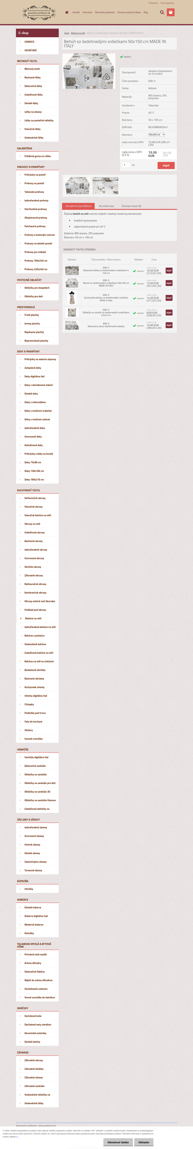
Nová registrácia (167, 3)
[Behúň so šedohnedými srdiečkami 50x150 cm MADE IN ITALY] (88, 55)
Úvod (66, 33)
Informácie (87, 12)
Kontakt (76, 12)
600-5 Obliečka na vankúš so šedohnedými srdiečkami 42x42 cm (106, 312)
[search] (162, 12)
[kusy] (126, 165)
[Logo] (39, 12)
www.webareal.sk (47, 1125)
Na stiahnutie (106, 206)
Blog (146, 12)
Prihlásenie (153, 3)
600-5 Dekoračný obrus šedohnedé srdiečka (106, 325)
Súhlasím (143, 1142)
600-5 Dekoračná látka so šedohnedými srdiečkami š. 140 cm (106, 270)
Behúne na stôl (78, 33)
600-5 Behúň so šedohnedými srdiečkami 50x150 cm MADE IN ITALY (106, 282)
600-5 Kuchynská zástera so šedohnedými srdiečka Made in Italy (106, 297)
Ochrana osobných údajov (129, 12)
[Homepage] (66, 12)
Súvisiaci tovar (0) (131, 206)
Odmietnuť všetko (118, 1142)
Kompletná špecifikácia (78, 206)
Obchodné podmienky (105, 12)
